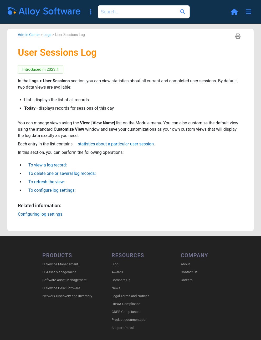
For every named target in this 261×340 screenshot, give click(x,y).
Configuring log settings (40, 214)
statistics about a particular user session (114, 143)
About (185, 264)
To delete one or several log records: (60, 173)
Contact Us (189, 272)
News (116, 288)
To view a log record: (45, 165)
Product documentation (129, 320)
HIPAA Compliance (126, 304)
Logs (47, 35)
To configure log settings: (50, 190)
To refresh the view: (44, 181)
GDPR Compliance (126, 312)
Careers (187, 280)
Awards (117, 272)
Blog (115, 264)
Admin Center (29, 35)
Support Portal (123, 328)
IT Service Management (60, 264)
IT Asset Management (59, 272)
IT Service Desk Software (61, 288)
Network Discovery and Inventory (67, 296)
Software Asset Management (64, 280)
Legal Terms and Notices (130, 296)
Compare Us (121, 280)
